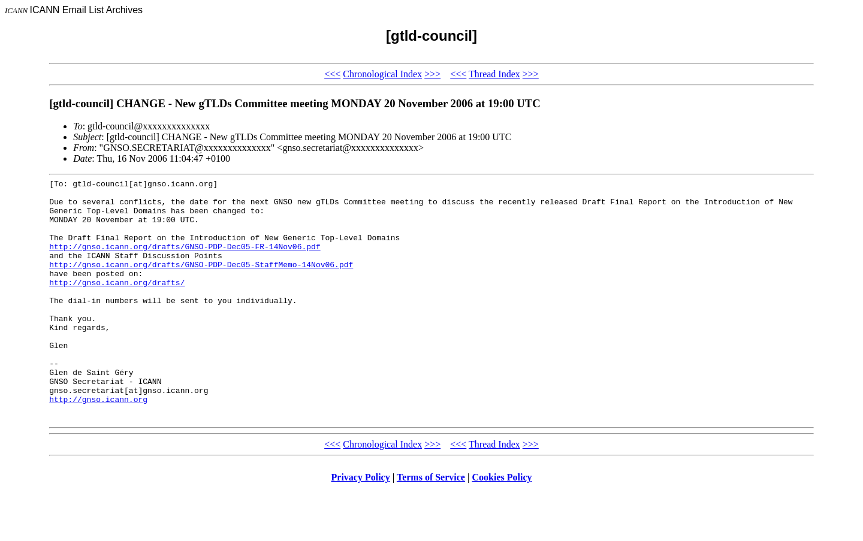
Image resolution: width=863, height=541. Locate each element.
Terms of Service (431, 526)
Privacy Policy (360, 526)
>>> (432, 74)
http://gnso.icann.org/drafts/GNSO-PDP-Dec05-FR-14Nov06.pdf (184, 260)
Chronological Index (382, 74)
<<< (332, 74)
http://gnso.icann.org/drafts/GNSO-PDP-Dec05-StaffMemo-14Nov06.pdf (201, 282)
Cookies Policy (502, 526)
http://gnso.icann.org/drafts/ (117, 303)
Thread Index (494, 74)
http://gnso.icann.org (98, 444)
